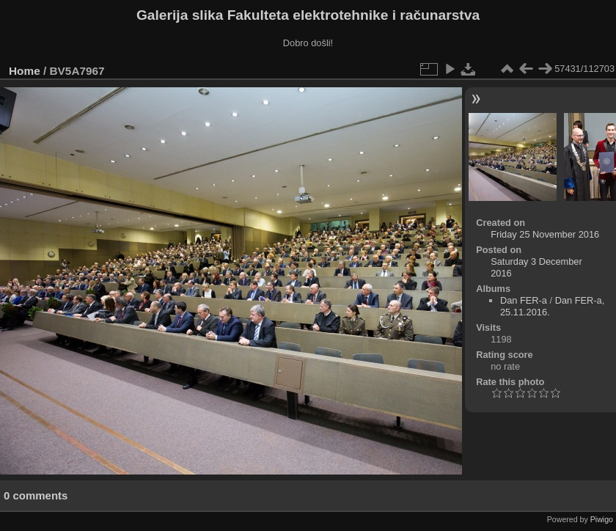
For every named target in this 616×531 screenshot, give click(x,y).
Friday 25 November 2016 (545, 234)
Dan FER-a (523, 300)
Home (24, 71)
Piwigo (601, 519)
